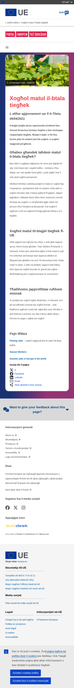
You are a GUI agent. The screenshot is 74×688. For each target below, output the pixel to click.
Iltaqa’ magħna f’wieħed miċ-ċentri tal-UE (25, 588)
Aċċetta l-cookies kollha (25, 673)
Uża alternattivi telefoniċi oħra (19, 580)
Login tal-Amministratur (16, 457)
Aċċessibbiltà (11, 637)
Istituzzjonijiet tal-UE (49, 612)
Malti (64, 12)
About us (9, 435)
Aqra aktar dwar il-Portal (17, 490)
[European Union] (16, 558)
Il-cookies (9, 632)
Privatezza (10, 444)
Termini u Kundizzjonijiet (17, 448)
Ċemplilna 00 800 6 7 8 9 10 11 (20, 575)
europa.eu (22, 561)
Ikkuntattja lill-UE (15, 567)
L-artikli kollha (12, 22)
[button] (14, 370)
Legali (9, 612)
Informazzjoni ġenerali (19, 427)
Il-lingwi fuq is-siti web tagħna (19, 619)
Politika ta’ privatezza (15, 624)
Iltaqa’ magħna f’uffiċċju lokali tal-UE (22, 584)
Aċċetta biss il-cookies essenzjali (30, 680)
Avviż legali (10, 628)
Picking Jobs (16, 341)
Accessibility (11, 452)
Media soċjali (13, 595)
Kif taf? (67, 2)
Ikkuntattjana (11, 439)
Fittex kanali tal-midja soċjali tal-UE (22, 603)
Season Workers (18, 352)
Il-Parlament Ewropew (47, 619)
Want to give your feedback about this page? (36, 409)
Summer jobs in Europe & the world (28, 358)
